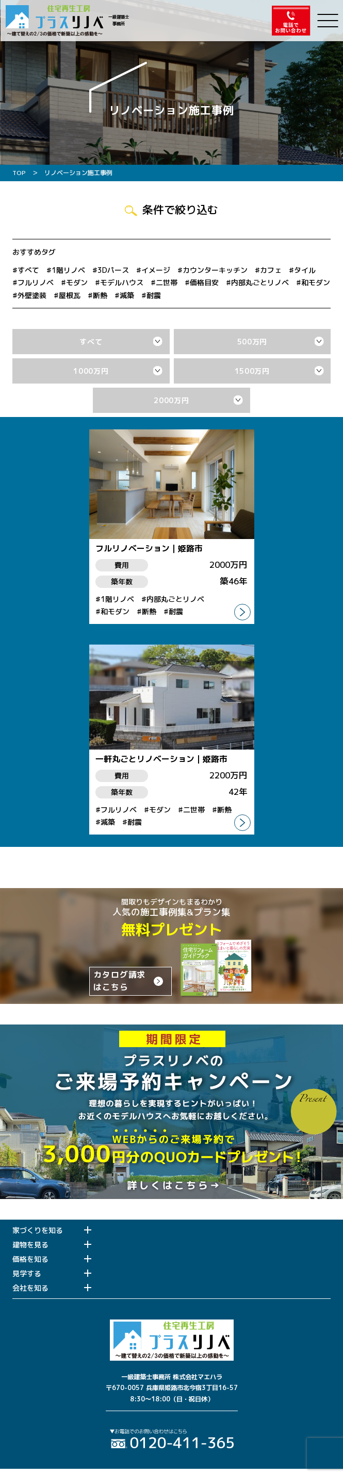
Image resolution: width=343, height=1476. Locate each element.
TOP (19, 172)
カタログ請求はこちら (119, 981)
